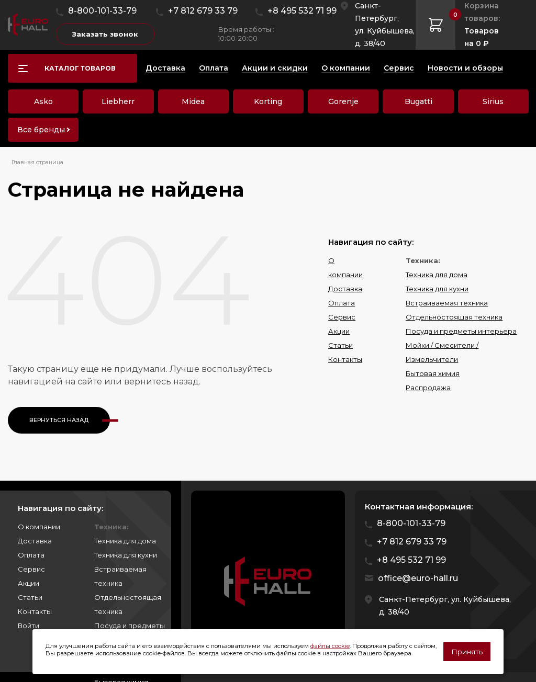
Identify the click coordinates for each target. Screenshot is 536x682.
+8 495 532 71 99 (302, 11)
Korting (268, 101)
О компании (39, 526)
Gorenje (343, 101)
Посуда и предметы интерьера (461, 331)
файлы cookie (330, 646)
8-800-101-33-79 (102, 11)
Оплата (341, 303)
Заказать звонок (105, 34)
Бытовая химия (433, 373)
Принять (467, 651)
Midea (193, 101)
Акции (339, 331)
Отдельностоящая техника (454, 317)
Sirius (493, 101)
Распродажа (428, 387)
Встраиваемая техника (447, 303)
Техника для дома (436, 274)
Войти (28, 625)
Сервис (341, 317)
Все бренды (41, 129)
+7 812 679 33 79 (203, 11)
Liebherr (118, 101)
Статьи (340, 345)
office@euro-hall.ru (418, 578)
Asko (43, 101)
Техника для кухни (437, 289)
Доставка (345, 289)
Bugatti (418, 101)
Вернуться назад (58, 420)
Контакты (345, 359)
